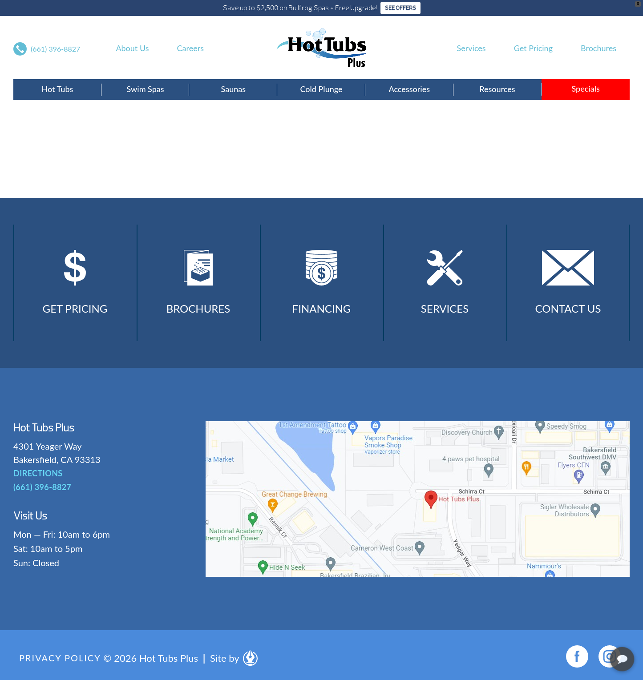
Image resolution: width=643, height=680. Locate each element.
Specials (585, 88)
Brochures (598, 48)
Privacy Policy (60, 657)
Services (471, 48)
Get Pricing (533, 48)
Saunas (233, 89)
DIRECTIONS (38, 473)
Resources (497, 89)
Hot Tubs (57, 89)
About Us (132, 48)
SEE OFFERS (400, 8)
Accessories (409, 89)
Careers (190, 48)
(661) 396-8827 (55, 48)
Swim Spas (145, 89)
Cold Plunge (321, 89)
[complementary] (578, 631)
